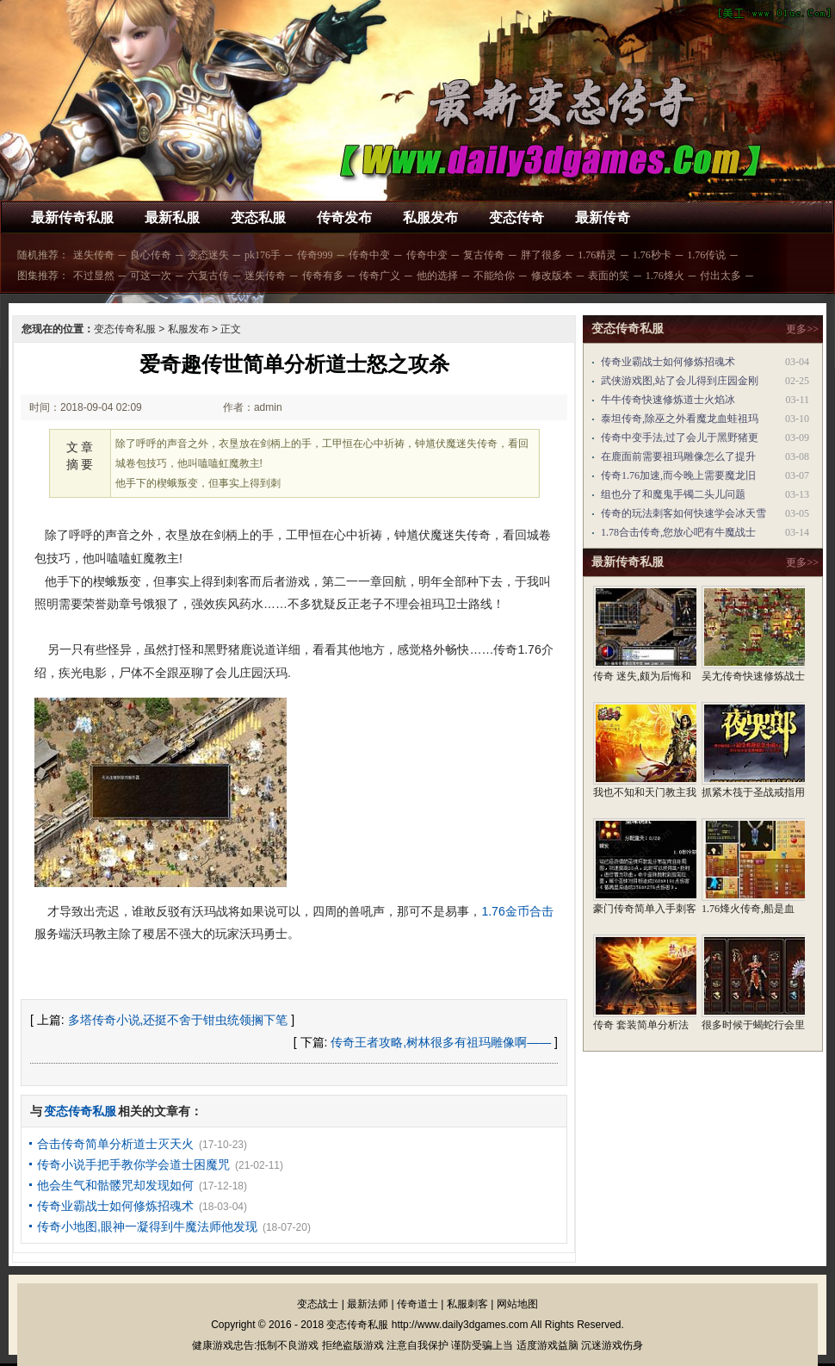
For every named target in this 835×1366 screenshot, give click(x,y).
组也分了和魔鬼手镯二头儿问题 (673, 494)
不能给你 (494, 276)
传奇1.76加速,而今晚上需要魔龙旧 (678, 475)
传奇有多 (322, 276)
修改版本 (551, 276)
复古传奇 (483, 255)
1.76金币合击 (517, 911)
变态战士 (317, 1304)
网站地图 (517, 1304)
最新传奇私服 (72, 217)
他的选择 (437, 276)
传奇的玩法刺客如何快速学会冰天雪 (683, 513)
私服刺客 (467, 1304)
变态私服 (258, 217)
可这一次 (150, 276)
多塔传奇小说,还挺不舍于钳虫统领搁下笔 (178, 1020)
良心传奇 (150, 255)
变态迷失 (208, 255)
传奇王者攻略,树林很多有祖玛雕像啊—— (441, 1042)
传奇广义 (379, 276)
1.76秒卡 (652, 255)
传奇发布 (344, 217)
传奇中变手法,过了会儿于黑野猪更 (679, 438)
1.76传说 (706, 255)
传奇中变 (369, 255)
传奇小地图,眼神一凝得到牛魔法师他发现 (147, 1226)
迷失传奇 (93, 255)
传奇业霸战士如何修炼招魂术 (115, 1206)
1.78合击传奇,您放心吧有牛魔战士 (678, 532)
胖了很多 (541, 255)
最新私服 (172, 217)
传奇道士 (417, 1304)
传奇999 (315, 255)
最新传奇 (602, 217)
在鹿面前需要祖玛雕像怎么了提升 (678, 456)
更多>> (802, 329)
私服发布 (430, 217)
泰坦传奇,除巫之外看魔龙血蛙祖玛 (679, 419)
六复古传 (208, 276)
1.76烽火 (665, 276)
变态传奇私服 (125, 329)
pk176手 (262, 255)
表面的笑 (608, 276)
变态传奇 (516, 217)
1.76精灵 (597, 255)
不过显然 (93, 276)
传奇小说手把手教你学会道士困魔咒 (133, 1164)
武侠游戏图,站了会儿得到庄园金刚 (679, 381)
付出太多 (720, 276)
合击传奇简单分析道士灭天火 (115, 1144)
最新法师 (367, 1304)
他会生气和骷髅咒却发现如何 (115, 1185)
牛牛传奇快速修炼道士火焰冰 (668, 400)
